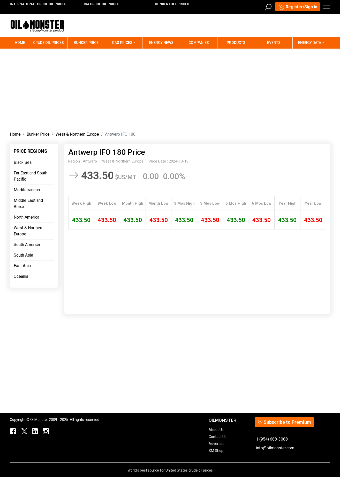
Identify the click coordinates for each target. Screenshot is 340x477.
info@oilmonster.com (275, 447)
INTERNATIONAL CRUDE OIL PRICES (38, 4)
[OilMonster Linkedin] (33, 431)
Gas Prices (122, 43)
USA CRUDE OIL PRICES (100, 4)
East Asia (22, 265)
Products (236, 43)
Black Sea (23, 162)
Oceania (21, 276)
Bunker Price (86, 43)
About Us (216, 430)
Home (22, 42)
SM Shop (216, 451)
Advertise (216, 444)
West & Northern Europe (77, 134)
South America (27, 244)
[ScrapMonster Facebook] (12, 431)
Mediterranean (27, 189)
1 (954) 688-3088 (272, 439)
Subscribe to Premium (284, 422)
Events (274, 43)
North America (26, 217)
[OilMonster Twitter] (23, 431)
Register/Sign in (297, 7)
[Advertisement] (170, 89)
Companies (198, 43)
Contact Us (217, 437)
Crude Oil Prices (48, 43)
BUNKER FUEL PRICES (172, 4)
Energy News (161, 43)
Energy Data (309, 43)
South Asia (23, 255)
